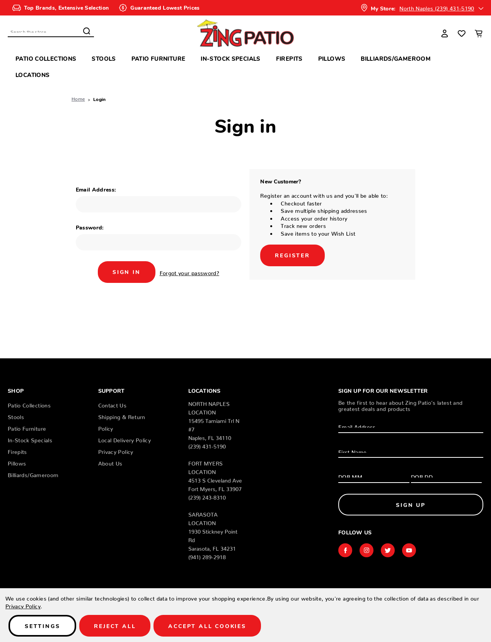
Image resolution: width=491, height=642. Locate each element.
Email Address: (96, 189)
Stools (104, 58)
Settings (42, 626)
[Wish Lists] (462, 33)
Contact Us (112, 404)
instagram (366, 550)
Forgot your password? (189, 272)
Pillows (332, 58)
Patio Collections (45, 58)
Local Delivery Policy (124, 439)
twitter (388, 550)
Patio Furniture (158, 58)
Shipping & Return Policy (121, 421)
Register (292, 255)
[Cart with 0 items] (479, 33)
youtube (409, 550)
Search (86, 31)
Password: (90, 227)
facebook (345, 550)
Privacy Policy (115, 450)
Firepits (289, 58)
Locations (32, 74)
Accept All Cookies (207, 626)
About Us (110, 462)
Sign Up (411, 504)
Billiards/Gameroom (396, 58)
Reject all (115, 626)
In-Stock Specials (230, 58)
